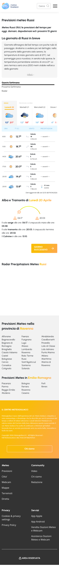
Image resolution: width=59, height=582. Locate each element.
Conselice (6, 365)
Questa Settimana (11, 82)
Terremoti (7, 493)
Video (34, 471)
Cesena (25, 393)
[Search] (44, 6)
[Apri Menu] (55, 6)
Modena (6, 393)
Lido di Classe (48, 346)
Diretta (5, 498)
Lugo (24, 342)
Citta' (4, 476)
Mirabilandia (47, 336)
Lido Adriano (47, 349)
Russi (24, 358)
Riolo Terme (27, 355)
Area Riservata (31, 558)
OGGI (6, 103)
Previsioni (7, 471)
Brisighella (6, 349)
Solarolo (26, 368)
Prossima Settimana (11, 87)
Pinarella (45, 342)
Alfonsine (6, 336)
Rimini (44, 386)
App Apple (36, 516)
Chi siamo (30, 448)
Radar (4, 91)
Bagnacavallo (8, 339)
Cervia (5, 362)
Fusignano (26, 339)
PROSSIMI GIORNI (26, 103)
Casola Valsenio (9, 352)
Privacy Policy (9, 525)
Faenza (25, 336)
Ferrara (25, 386)
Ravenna (26, 352)
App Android (38, 521)
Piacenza (6, 383)
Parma (5, 386)
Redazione (36, 482)
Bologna (26, 383)
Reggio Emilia (8, 389)
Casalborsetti (48, 339)
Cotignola (6, 368)
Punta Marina (48, 352)
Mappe (5, 487)
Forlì (43, 383)
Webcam (6, 482)
